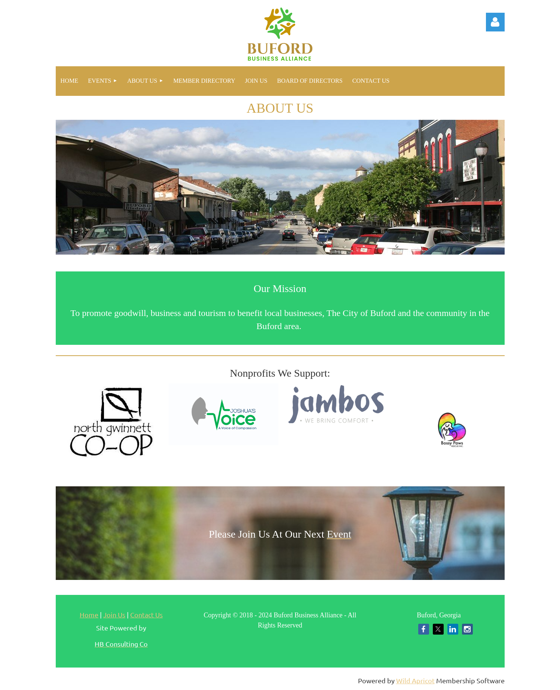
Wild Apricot (415, 680)
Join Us (114, 614)
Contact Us (146, 614)
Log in (495, 22)
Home (89, 614)
